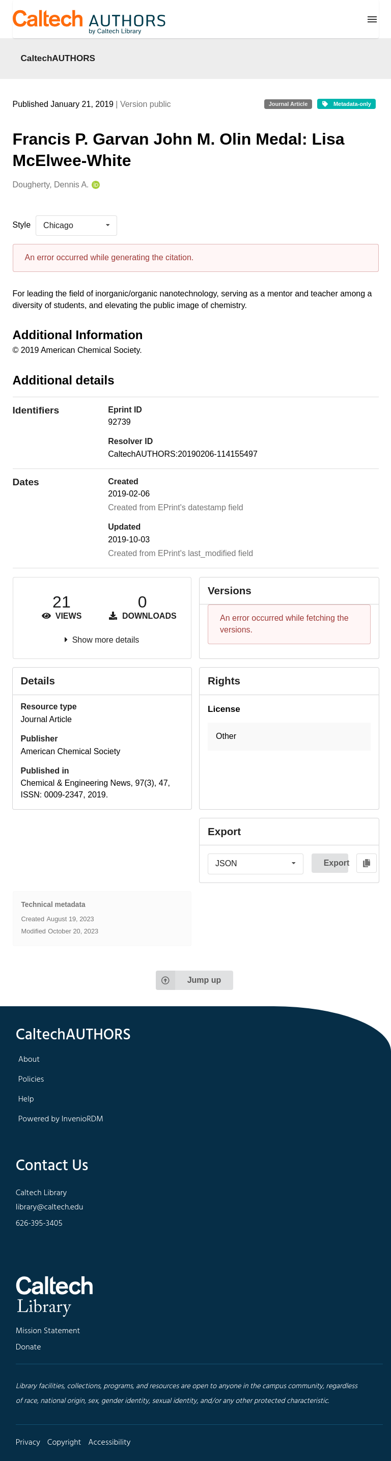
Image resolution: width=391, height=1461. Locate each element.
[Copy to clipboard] (366, 863)
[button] (289, 737)
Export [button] (336, 863)
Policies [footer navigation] (31, 1079)
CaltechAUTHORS (58, 58)
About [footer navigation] (29, 1059)
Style (22, 224)
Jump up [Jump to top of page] (188, 980)
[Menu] (372, 19)
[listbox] (76, 225)
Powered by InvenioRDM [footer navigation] (60, 1119)
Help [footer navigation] (26, 1099)
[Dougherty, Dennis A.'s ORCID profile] (94, 185)
